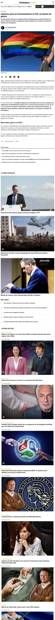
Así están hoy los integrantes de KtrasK (14, 312)
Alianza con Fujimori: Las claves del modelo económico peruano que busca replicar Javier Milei (26, 335)
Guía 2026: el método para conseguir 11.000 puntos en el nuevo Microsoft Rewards (25, 307)
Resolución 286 (49, 97)
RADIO (40, 6)
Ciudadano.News (12, 27)
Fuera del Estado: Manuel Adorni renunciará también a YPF (20, 213)
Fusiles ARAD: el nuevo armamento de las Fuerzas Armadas (16, 150)
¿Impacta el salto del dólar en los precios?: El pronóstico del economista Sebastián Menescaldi (25, 562)
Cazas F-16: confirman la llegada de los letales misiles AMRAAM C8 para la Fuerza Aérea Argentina (26, 159)
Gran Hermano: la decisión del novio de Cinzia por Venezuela (19, 303)
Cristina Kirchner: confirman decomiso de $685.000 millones (21, 517)
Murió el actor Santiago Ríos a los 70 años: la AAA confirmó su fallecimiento (20, 153)
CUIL (2, 141)
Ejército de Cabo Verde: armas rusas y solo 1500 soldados (20, 607)
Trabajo (17, 141)
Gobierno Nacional (9, 141)
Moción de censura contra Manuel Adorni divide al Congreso (20, 295)
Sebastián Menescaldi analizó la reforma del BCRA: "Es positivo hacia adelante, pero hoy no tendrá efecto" (24, 471)
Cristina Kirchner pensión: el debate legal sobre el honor (16, 156)
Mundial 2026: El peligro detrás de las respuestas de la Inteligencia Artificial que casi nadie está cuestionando (27, 425)
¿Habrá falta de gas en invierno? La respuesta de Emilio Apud (22, 380)
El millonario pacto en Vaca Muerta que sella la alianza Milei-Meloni (19, 162)
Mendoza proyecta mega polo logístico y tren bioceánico (18, 317)
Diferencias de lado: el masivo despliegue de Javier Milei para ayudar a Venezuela (24, 254)
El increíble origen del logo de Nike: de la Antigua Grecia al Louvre (21, 321)
